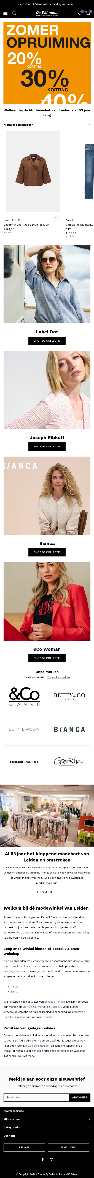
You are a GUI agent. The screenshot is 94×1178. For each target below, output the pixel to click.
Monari (42, 1006)
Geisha (55, 1006)
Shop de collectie (47, 340)
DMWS (53, 1174)
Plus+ (62, 1174)
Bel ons (24, 1147)
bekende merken (54, 1001)
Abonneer (79, 1097)
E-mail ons (68, 1147)
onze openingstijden (37, 1045)
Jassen (15, 986)
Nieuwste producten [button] (18, 124)
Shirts (14, 991)
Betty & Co (30, 1006)
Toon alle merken (58, 677)
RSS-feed (72, 1174)
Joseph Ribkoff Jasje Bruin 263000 (26, 224)
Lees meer (44, 892)
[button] (5, 13)
